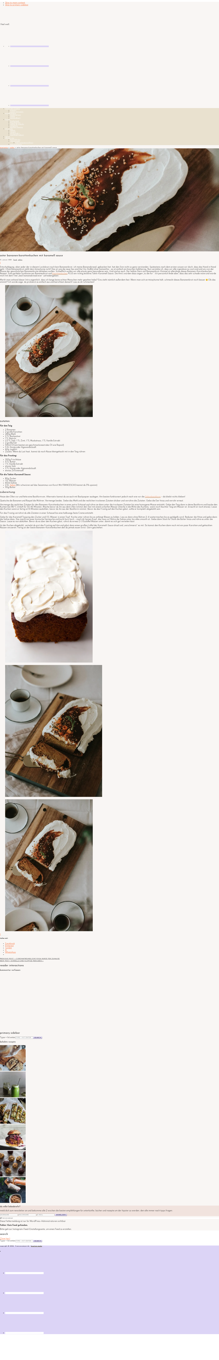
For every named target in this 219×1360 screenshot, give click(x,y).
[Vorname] (9, 1215)
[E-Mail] (46, 1215)
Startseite (4, 147)
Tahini (12, 485)
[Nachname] (27, 1215)
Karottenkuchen (59, 274)
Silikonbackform (153, 497)
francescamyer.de (12, 14)
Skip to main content (15, 3)
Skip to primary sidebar (16, 5)
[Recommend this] (0, 263)
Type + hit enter (7, 1038)
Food (15, 260)
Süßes (12, 147)
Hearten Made (36, 1246)
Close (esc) (5, 1239)
